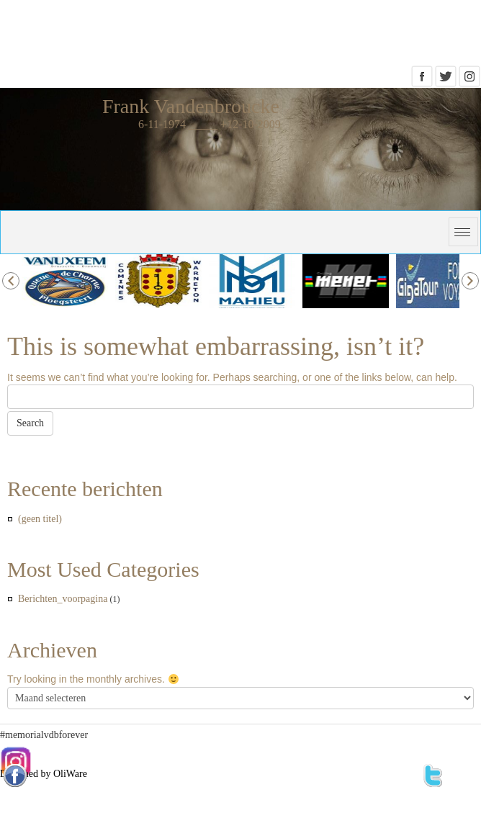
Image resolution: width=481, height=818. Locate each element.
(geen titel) (40, 518)
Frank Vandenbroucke (190, 106)
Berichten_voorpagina (62, 598)
